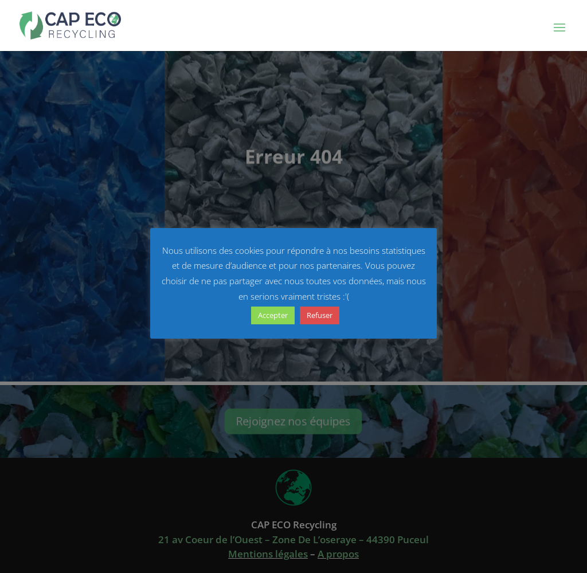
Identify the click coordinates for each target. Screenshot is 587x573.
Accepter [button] (273, 315)
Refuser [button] (319, 315)
